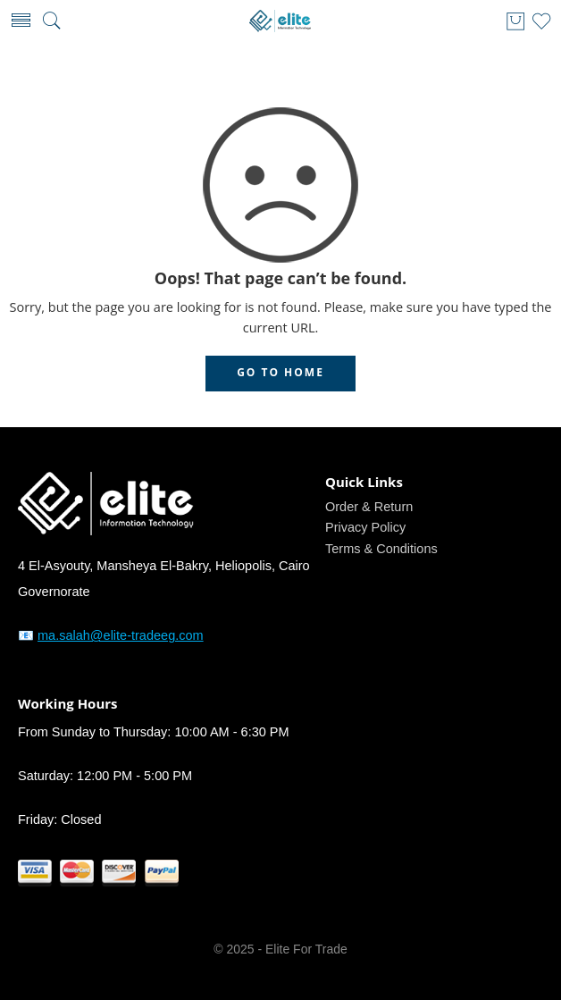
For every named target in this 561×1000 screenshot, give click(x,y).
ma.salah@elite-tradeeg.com (121, 635)
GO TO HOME (280, 372)
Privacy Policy (365, 527)
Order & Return (369, 507)
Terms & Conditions (381, 549)
